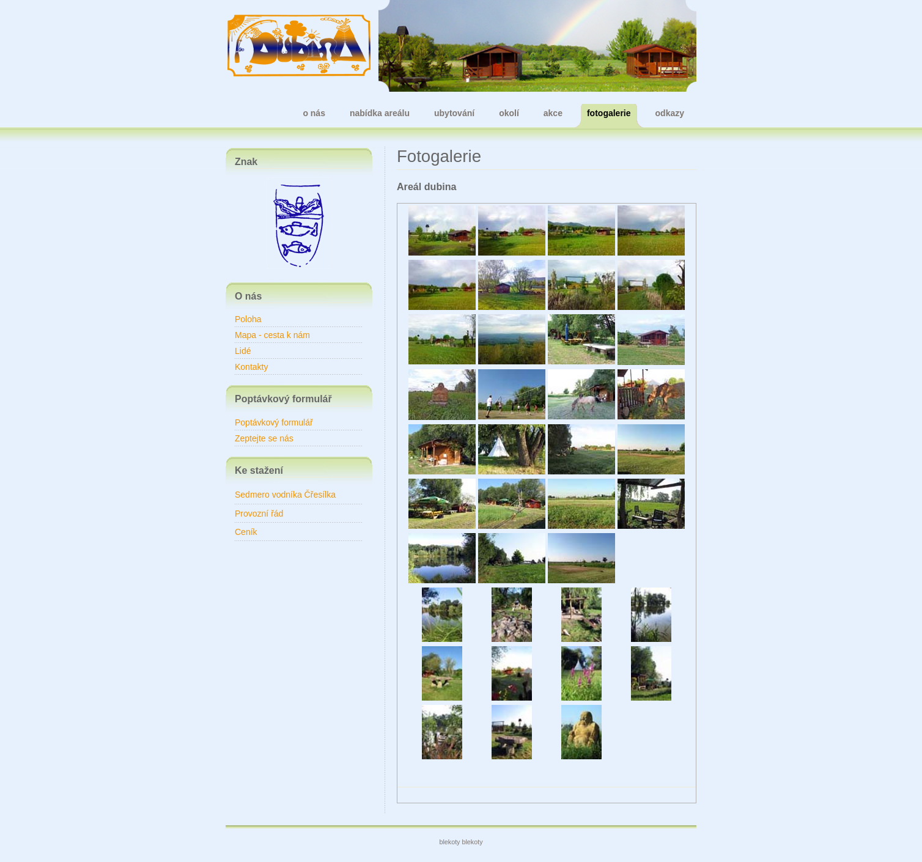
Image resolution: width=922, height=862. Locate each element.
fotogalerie (609, 113)
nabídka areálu (380, 113)
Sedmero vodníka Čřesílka (285, 494)
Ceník (246, 532)
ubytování (454, 113)
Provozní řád (259, 513)
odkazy (669, 113)
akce (553, 113)
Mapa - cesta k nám (272, 335)
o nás (314, 113)
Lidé (243, 351)
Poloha (248, 319)
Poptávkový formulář (274, 422)
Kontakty (251, 367)
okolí (509, 113)
